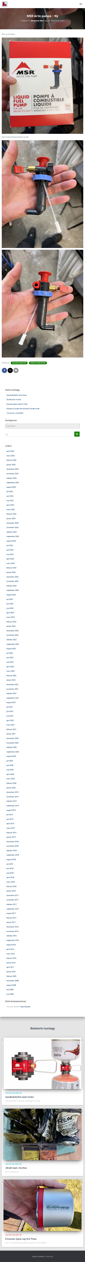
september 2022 (12, 644)
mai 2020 (9, 770)
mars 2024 (10, 563)
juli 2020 (9, 761)
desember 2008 (12, 981)
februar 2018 (11, 886)
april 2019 (10, 824)
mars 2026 (10, 456)
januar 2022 (10, 680)
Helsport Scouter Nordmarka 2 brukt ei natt (22, 409)
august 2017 (11, 913)
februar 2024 (11, 568)
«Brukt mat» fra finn (13, 400)
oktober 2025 (11, 478)
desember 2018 (12, 842)
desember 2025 (12, 469)
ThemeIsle (49, 1256)
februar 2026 (11, 460)
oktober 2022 (11, 640)
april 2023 (10, 613)
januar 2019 (10, 837)
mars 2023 (10, 617)
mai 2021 (9, 716)
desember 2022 (12, 631)
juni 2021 (9, 711)
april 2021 (10, 720)
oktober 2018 (11, 850)
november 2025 (12, 474)
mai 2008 (9, 994)
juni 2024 (9, 550)
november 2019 (12, 797)
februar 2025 (11, 514)
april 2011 (10, 967)
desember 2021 (12, 684)
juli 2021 (9, 707)
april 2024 (10, 559)
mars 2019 (10, 828)
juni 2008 (9, 990)
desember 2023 (12, 577)
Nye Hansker (26, 1007)
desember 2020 (12, 738)
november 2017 (12, 900)
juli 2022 (9, 653)
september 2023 (12, 590)
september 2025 (12, 483)
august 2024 (11, 541)
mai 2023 (9, 608)
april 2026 (10, 451)
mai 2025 (9, 501)
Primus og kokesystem (37, 363)
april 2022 (10, 667)
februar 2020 (11, 783)
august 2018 (11, 859)
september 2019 (12, 806)
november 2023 (12, 581)
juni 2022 (9, 657)
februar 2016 (11, 958)
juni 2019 (9, 819)
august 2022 (11, 649)
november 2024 (12, 527)
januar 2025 (10, 518)
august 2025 (11, 487)
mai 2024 (9, 554)
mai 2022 (9, 662)
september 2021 (12, 698)
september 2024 (12, 536)
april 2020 (10, 774)
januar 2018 (10, 891)
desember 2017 (12, 895)
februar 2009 (11, 976)
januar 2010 (10, 972)
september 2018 (12, 855)
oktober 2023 (11, 586)
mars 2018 (10, 882)
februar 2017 (11, 918)
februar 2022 (11, 676)
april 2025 (10, 505)
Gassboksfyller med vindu (16, 395)
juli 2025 (9, 491)
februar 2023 (11, 622)
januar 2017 (10, 922)
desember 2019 (12, 792)
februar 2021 (11, 729)
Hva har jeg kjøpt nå (19, 363)
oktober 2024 (11, 532)
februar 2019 (11, 833)
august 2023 (11, 595)
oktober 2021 (11, 693)
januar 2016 (10, 963)
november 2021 (12, 689)
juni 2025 (9, 496)
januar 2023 (10, 626)
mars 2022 (10, 671)
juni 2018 (9, 868)
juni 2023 (9, 604)
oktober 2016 (11, 936)
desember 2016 (12, 927)
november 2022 (12, 635)
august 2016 (11, 945)
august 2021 (11, 702)
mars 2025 (10, 509)
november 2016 (12, 931)
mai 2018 (9, 873)
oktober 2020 (11, 747)
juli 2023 (9, 599)
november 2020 (12, 743)
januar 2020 (10, 788)
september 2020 (12, 752)
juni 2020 (9, 765)
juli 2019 (9, 815)
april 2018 (10, 877)
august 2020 (11, 756)
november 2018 (12, 846)
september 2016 (12, 940)
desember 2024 (12, 523)
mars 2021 (10, 725)
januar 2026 (10, 465)
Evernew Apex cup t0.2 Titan (16, 404)
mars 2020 (10, 779)
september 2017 (12, 909)
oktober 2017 (11, 904)
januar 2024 (10, 572)
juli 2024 (9, 545)
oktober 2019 (11, 801)
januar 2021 (10, 734)
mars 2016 (10, 954)
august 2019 (11, 810)
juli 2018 (9, 864)
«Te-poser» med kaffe (14, 413)
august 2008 (11, 985)
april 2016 (10, 949)
